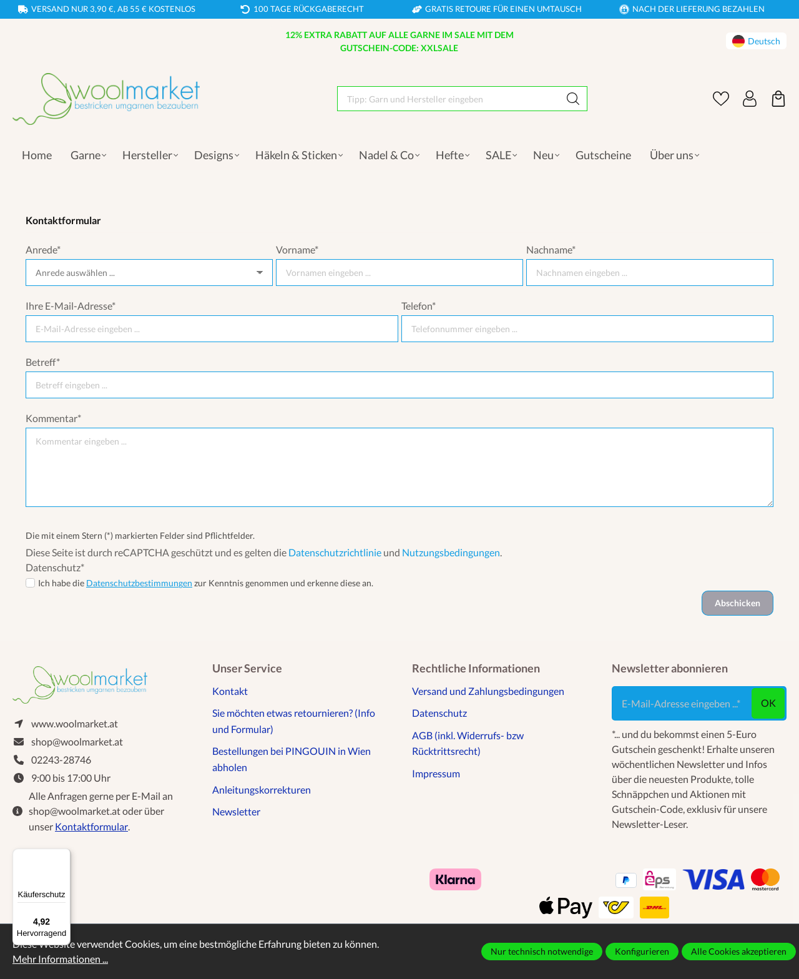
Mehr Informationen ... (60, 959)
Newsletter (236, 811)
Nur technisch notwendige (542, 951)
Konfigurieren (642, 951)
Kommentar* (53, 418)
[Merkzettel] (721, 99)
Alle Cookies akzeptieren (739, 951)
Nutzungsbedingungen (451, 552)
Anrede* (43, 249)
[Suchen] (573, 98)
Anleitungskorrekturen (261, 789)
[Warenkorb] (778, 99)
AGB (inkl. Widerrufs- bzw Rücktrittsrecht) (468, 743)
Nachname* (551, 249)
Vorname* (297, 249)
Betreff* (43, 362)
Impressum (436, 773)
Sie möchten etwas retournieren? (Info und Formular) (293, 721)
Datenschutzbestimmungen (139, 583)
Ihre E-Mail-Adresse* (70, 306)
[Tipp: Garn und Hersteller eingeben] (448, 98)
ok (768, 703)
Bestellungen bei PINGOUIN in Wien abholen (291, 759)
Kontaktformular (91, 826)
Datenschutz (439, 713)
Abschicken (737, 603)
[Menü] (63, 856)
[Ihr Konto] (750, 99)
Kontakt (230, 691)
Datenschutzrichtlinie (334, 552)
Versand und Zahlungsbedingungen (488, 691)
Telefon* (418, 306)
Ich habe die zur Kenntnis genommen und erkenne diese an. (205, 583)
